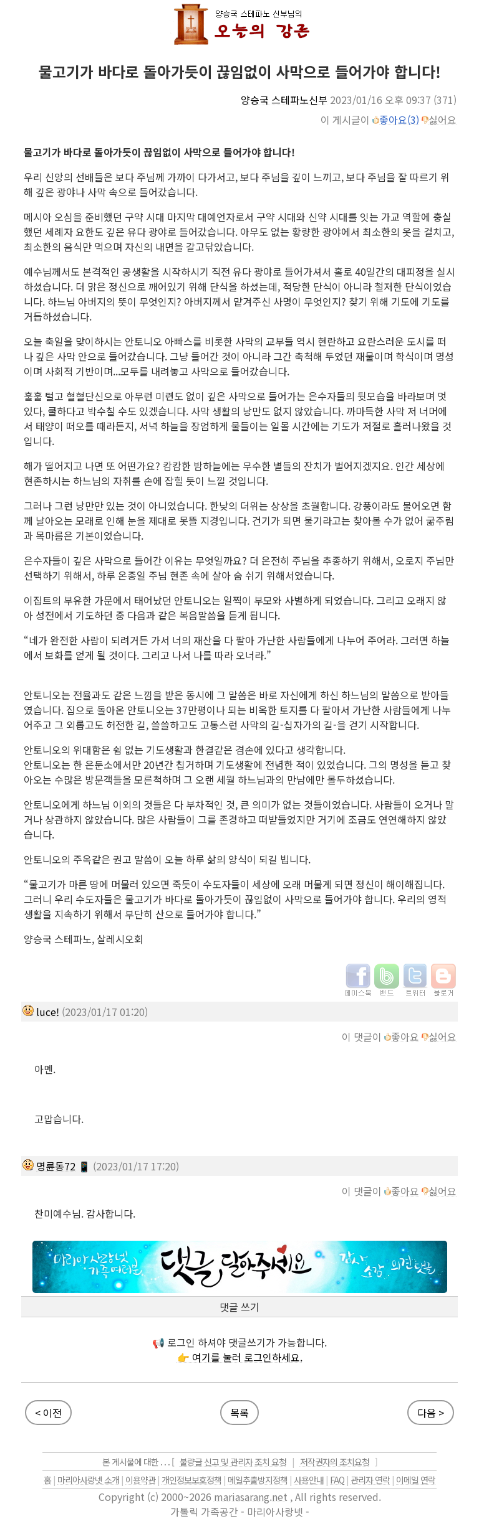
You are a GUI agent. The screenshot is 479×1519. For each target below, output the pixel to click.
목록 (239, 1412)
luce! (47, 1011)
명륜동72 (55, 1166)
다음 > (430, 1412)
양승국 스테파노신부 (284, 99)
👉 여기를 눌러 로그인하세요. (239, 1357)
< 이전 (48, 1412)
